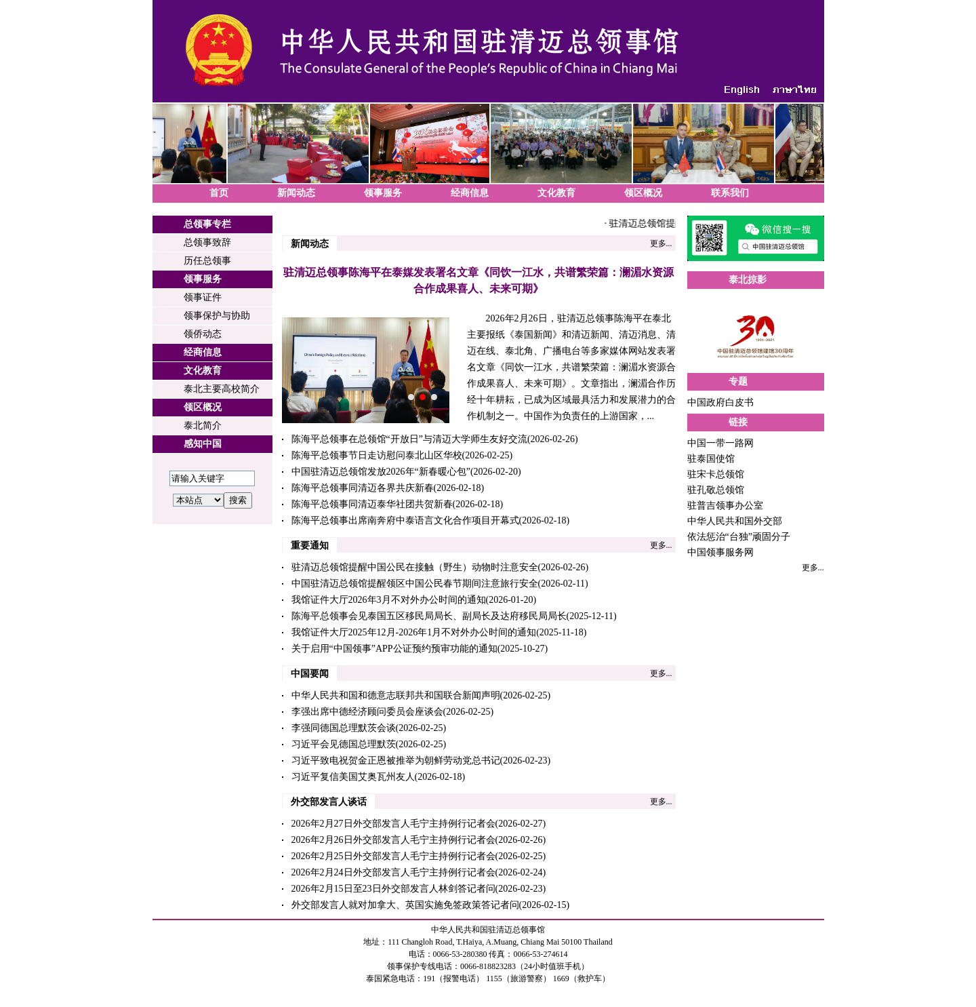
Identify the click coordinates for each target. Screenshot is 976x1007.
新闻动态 (296, 193)
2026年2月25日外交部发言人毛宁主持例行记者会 (393, 856)
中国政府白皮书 (720, 402)
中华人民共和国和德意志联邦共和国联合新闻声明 (395, 695)
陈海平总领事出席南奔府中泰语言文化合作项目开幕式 (405, 520)
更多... (661, 243)
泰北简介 (203, 425)
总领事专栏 (207, 224)
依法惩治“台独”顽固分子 (738, 537)
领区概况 (643, 193)
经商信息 (470, 193)
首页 (218, 193)
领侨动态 (203, 334)
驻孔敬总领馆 (715, 490)
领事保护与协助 (217, 316)
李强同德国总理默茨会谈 (343, 728)
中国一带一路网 (720, 443)
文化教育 (556, 193)
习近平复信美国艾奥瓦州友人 (353, 777)
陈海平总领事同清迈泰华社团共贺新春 (372, 504)
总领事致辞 (207, 242)
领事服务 (383, 193)
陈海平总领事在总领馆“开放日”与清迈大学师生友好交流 (409, 439)
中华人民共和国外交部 (734, 521)
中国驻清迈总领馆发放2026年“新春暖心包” (380, 472)
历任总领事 (207, 261)
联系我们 (730, 193)
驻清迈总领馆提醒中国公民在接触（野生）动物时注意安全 (414, 567)
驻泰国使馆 (711, 459)
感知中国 (203, 444)
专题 (738, 381)
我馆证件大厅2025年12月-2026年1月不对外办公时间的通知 (414, 632)
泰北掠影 (748, 280)
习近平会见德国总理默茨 (343, 744)
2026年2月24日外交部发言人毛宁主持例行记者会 (393, 872)
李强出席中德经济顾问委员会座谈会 (367, 712)
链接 (738, 422)
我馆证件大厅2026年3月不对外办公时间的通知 (388, 600)
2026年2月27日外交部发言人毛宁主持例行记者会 (393, 823)
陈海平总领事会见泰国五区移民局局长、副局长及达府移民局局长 (429, 616)
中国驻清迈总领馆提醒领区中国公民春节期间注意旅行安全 (414, 583)
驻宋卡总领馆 (715, 474)
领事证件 (203, 297)
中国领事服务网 (720, 552)
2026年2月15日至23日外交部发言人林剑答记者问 (393, 889)
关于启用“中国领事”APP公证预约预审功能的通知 (394, 649)
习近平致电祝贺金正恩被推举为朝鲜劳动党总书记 (395, 760)
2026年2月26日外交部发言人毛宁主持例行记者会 (393, 840)
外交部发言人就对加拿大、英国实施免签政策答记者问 (405, 905)
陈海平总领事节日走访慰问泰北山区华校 (376, 455)
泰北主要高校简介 (222, 389)
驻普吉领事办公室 (725, 505)
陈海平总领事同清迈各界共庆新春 (362, 488)
